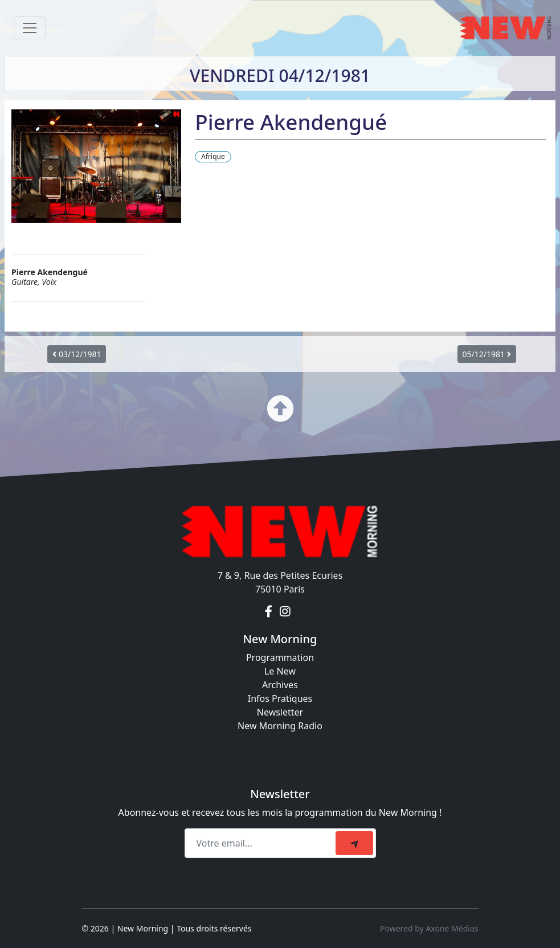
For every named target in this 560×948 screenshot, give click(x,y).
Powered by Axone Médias (429, 928)
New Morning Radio (280, 726)
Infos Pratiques (280, 698)
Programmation (280, 657)
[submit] (354, 843)
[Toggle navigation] (30, 28)
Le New (280, 671)
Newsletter (280, 712)
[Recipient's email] (261, 843)
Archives (280, 685)
